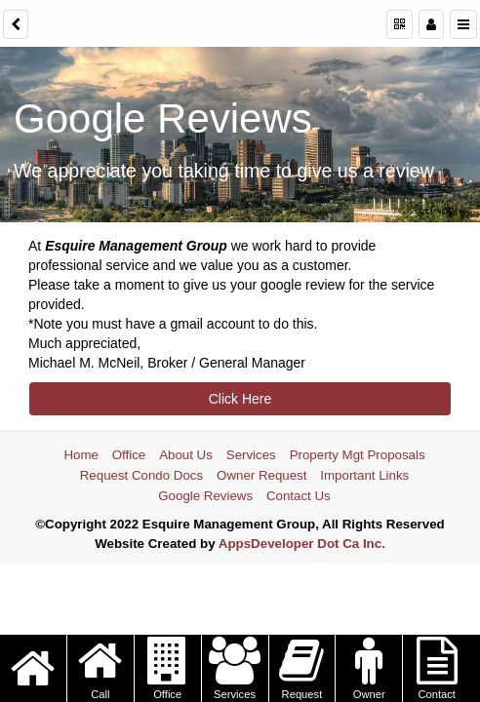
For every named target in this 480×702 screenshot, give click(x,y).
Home (80, 455)
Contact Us (298, 495)
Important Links (364, 475)
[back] (15, 24)
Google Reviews (205, 495)
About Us (186, 455)
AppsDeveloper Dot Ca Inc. (302, 543)
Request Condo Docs (141, 475)
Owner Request (261, 475)
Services (251, 455)
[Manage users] (431, 24)
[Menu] (463, 24)
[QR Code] (399, 24)
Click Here (240, 399)
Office (129, 455)
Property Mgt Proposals (357, 455)
